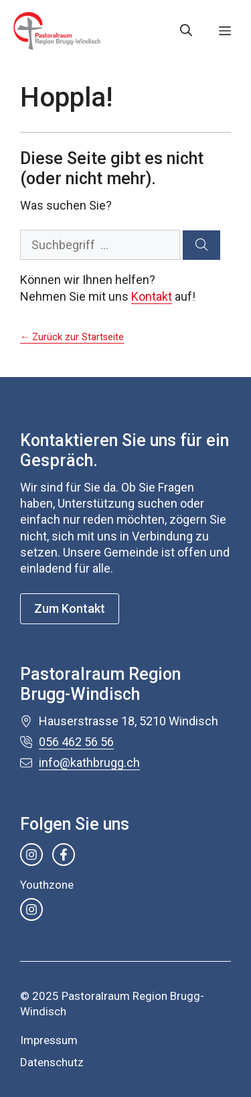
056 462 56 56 (76, 742)
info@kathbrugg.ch (89, 762)
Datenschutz (52, 1062)
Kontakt (151, 296)
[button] (186, 31)
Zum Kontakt (69, 608)
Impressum (49, 1040)
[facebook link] (63, 854)
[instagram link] (31, 854)
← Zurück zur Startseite (72, 337)
